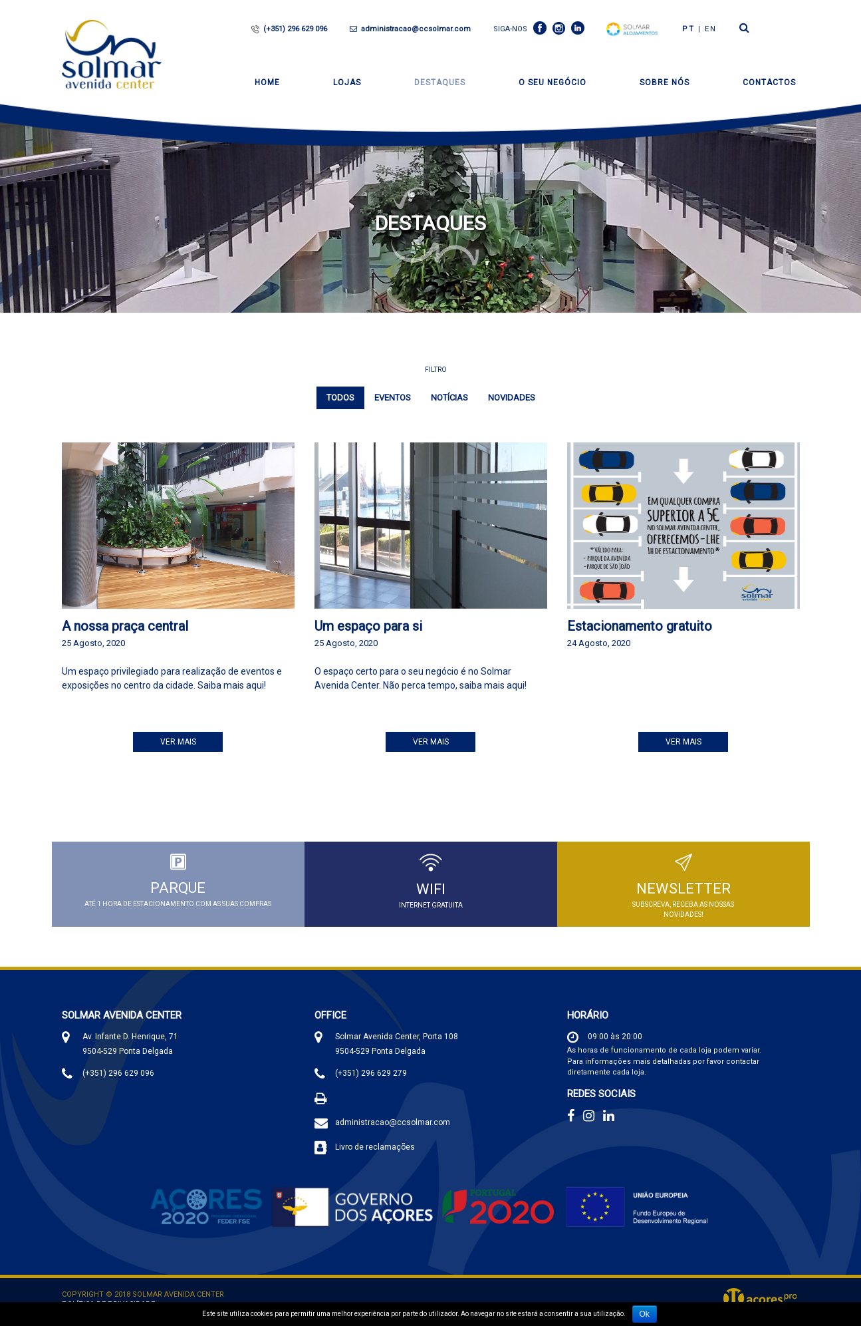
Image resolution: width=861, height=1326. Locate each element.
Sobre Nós (664, 82)
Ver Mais (178, 741)
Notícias (449, 398)
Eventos (392, 398)
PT (688, 29)
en (711, 29)
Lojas (347, 82)
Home (267, 82)
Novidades (511, 398)
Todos (340, 398)
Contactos (769, 82)
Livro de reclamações (375, 1148)
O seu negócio (552, 82)
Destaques (439, 82)
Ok (645, 1314)
